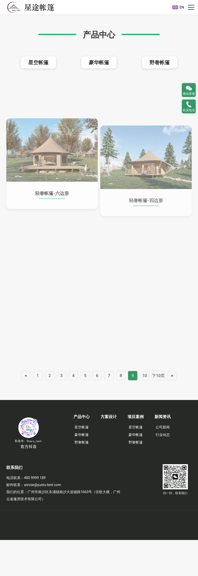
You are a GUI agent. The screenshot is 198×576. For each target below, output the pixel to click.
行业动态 (163, 471)
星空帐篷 (38, 98)
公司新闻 (163, 463)
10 (144, 411)
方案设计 (109, 452)
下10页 (158, 411)
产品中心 (81, 452)
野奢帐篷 (160, 98)
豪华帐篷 (99, 98)
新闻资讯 (163, 452)
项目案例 (136, 452)
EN (182, 7)
